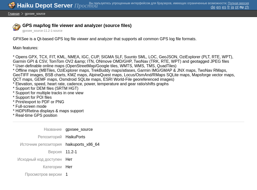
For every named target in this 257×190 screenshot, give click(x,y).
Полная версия (238, 3)
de (213, 7)
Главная (14, 14)
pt (236, 7)
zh (247, 7)
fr (228, 7)
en (218, 7)
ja (232, 7)
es (224, 7)
